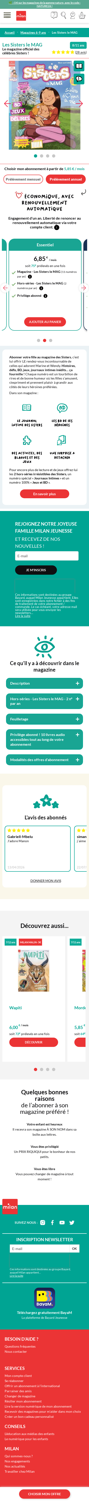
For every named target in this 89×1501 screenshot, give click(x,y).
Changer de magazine (20, 1396)
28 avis (81, 52)
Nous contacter (16, 1351)
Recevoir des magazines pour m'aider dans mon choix (43, 1411)
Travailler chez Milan (20, 1471)
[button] (72, 15)
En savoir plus (44, 494)
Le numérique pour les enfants (26, 1439)
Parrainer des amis (18, 1391)
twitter (71, 1222)
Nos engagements (17, 1461)
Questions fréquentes (20, 1346)
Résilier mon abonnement (23, 1401)
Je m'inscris (36, 570)
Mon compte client (18, 1376)
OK (74, 1248)
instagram (42, 1222)
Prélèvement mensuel (23, 179)
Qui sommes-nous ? (19, 1456)
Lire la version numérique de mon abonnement (38, 1406)
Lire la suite (22, 616)
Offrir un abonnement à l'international (32, 1386)
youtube (62, 1222)
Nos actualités (15, 1466)
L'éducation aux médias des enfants (29, 1434)
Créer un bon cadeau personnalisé (29, 1417)
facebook (52, 1222)
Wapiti (15, 1007)
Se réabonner (14, 1381)
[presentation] (45, 586)
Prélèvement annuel (66, 179)
